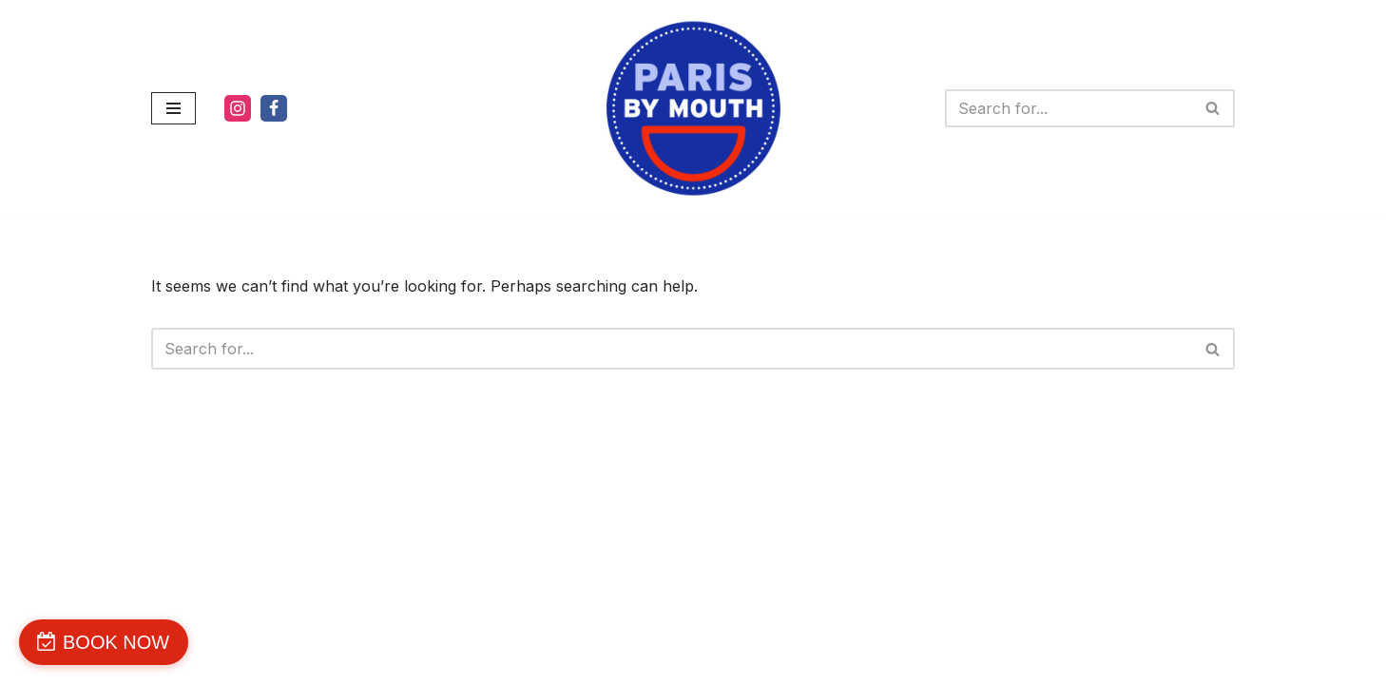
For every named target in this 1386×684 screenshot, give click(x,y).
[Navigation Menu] (173, 108)
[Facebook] (273, 108)
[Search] (1068, 108)
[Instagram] (237, 108)
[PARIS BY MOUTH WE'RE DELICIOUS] (693, 108)
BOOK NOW (116, 642)
